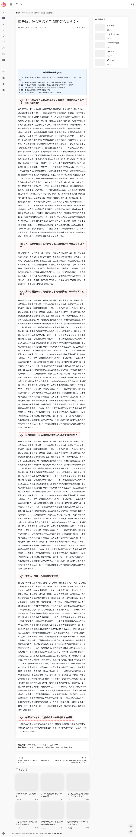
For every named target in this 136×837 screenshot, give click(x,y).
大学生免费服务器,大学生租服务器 (52, 795)
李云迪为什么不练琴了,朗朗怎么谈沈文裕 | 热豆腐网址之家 (50, 747)
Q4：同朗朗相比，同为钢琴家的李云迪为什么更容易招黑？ (42, 87)
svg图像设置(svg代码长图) (26, 795)
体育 (71, 194)
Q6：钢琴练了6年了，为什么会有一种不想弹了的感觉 (40, 93)
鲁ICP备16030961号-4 (40, 833)
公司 (55, 152)
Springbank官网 (113, 43)
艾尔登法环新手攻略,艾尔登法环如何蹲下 (26, 823)
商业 (82, 140)
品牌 (53, 205)
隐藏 (59, 73)
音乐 (82, 148)
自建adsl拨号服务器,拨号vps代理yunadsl (52, 823)
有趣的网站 (58, 833)
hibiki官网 (110, 51)
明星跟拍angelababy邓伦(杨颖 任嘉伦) (78, 823)
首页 (18, 13)
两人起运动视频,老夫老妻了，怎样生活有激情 (78, 795)
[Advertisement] (52, 51)
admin (42, 27)
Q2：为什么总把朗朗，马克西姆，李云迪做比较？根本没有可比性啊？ (46, 82)
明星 (60, 125)
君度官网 (110, 26)
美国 (80, 132)
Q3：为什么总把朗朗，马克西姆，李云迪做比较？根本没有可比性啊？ (46, 85)
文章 (23, 13)
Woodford (110, 60)
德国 (30, 148)
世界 (43, 171)
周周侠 (19, 800)
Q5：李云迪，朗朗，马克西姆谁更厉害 (34, 90)
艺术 (82, 113)
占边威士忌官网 (113, 34)
